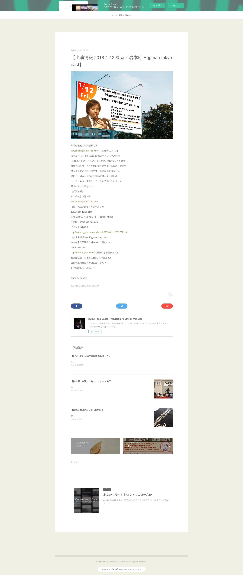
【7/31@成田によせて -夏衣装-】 (87, 410)
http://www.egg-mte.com (83, 252)
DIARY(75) (74, 286)
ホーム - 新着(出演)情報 (121, 15)
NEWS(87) (95, 286)
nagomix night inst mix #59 (84, 150)
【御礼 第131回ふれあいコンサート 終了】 (92, 381)
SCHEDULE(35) (85, 286)
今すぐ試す (157, 5)
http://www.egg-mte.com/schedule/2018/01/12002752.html (99, 232)
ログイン (176, 5)
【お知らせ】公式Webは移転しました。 (91, 356)
